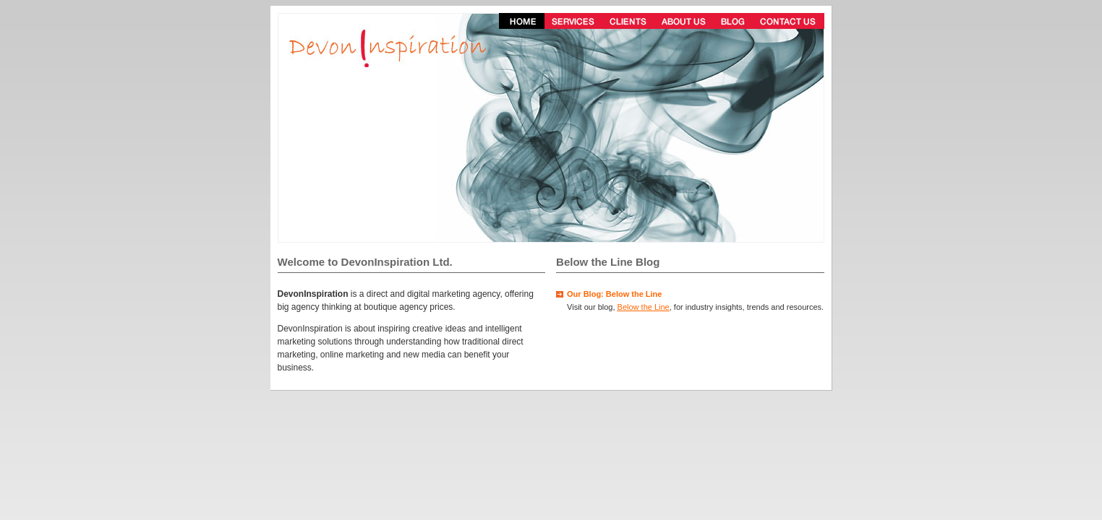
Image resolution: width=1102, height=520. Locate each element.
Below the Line (644, 307)
